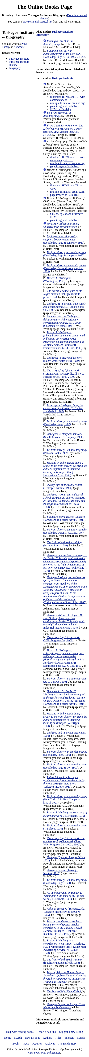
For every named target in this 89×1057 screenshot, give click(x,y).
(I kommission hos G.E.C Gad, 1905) (64, 340)
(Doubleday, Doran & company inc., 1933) (64, 268)
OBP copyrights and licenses (44, 1052)
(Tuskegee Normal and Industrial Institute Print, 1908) (63, 621)
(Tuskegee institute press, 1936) (62, 294)
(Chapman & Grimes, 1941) (61, 321)
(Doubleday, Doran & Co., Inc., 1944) (65, 531)
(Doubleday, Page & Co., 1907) (65, 766)
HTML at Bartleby (60, 109)
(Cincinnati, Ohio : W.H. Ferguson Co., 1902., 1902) (63, 841)
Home (7, 1037)
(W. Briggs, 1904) (65, 719)
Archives (50, 1043)
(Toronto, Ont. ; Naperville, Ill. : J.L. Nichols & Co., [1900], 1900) (63, 373)
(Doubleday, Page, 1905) (65, 753)
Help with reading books (19, 1031)
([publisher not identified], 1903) (62, 961)
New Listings (32, 1037)
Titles (58, 1037)
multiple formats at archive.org (67, 103)
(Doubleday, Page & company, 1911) (63, 239)
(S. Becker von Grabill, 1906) (63, 408)
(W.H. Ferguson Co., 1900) (61, 639)
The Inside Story (67, 1043)
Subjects (69, 1037)
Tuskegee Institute (19, 58)
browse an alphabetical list (37, 21)
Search (18, 1037)
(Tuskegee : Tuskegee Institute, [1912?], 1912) (62, 927)
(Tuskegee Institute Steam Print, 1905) (65, 590)
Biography (15, 68)
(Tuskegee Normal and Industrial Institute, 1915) (64, 697)
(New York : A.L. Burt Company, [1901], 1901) (65, 799)
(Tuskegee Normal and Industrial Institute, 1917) (64, 518)
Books (16, 1043)
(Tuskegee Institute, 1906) (63, 486)
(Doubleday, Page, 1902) (65, 423)
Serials (81, 1037)
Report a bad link (46, 1031)
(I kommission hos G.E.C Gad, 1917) (63, 658)
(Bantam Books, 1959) (65, 451)
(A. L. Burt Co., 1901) (65, 680)
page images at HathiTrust (64, 106)
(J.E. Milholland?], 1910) (65, 563)
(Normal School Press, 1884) (64, 500)
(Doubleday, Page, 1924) (65, 881)
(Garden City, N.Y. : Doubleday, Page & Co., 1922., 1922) (64, 53)
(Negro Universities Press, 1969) (62, 359)
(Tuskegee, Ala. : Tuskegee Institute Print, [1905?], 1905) (64, 911)
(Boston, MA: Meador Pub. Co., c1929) (63, 130)
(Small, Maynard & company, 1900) (63, 435)
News (26, 1043)
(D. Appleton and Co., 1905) (64, 306)
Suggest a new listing (71, 1031)
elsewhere (19, 46)
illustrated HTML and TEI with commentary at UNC (67, 98)
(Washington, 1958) (57, 280)
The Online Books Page (44, 7)
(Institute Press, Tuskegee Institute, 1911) (64, 782)
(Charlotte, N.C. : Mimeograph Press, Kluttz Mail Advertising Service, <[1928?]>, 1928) (64, 946)
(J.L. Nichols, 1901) (63, 895)
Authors (47, 1037)
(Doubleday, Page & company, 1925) (64, 254)
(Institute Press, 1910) (62, 544)
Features (37, 1043)
